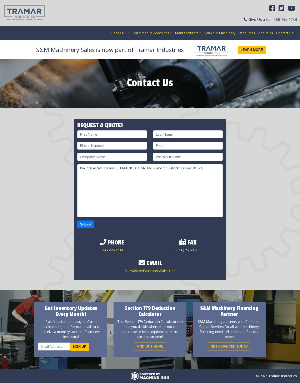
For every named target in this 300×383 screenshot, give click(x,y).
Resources (247, 33)
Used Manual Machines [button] (151, 33)
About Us (265, 33)
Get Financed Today (229, 346)
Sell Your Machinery (219, 33)
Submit (85, 224)
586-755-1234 (285, 19)
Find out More (150, 346)
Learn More (251, 50)
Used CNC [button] (119, 33)
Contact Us (284, 33)
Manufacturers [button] (187, 33)
